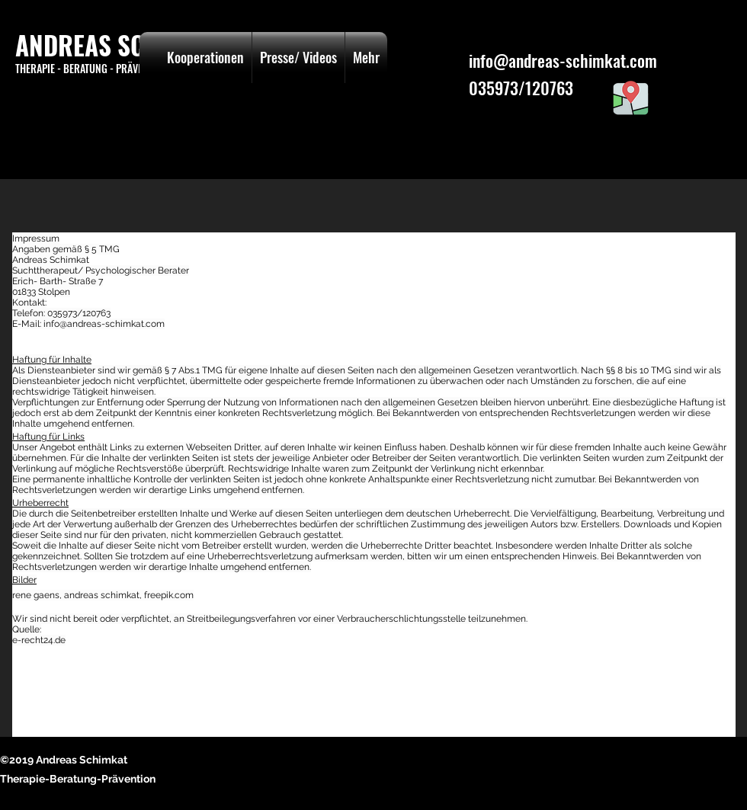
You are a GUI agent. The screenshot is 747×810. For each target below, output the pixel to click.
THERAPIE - (39, 68)
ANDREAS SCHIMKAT (119, 45)
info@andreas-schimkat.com (563, 60)
